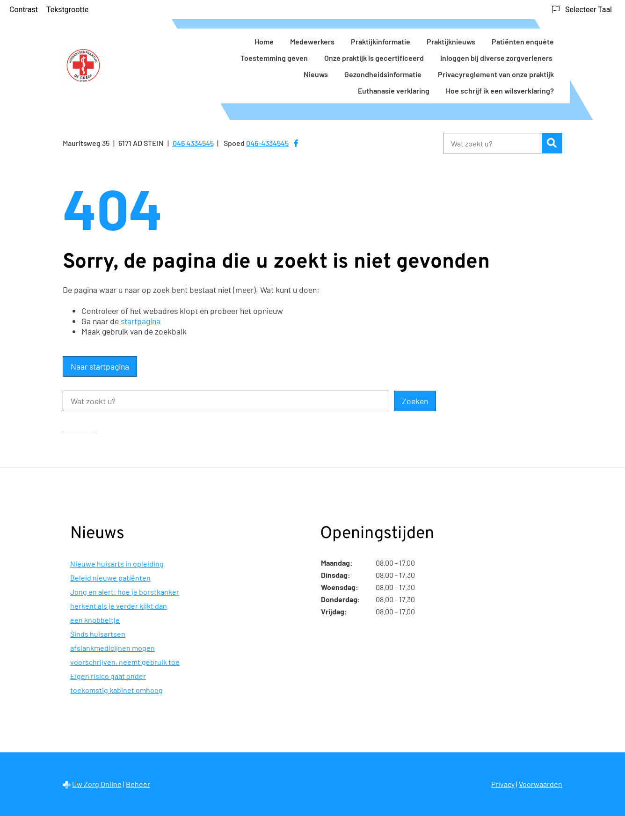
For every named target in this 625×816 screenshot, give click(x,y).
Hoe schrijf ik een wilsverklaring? (500, 90)
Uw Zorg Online (97, 784)
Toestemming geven (274, 57)
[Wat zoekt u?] (492, 143)
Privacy (503, 784)
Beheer (138, 784)
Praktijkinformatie (380, 41)
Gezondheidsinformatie (383, 74)
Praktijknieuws (451, 41)
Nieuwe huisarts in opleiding (117, 563)
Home (264, 41)
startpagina (140, 321)
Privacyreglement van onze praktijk (496, 74)
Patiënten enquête (523, 41)
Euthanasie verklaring (393, 90)
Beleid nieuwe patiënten (110, 577)
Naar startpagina (100, 366)
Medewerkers (312, 41)
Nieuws (316, 74)
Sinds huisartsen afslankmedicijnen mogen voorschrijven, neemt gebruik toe (125, 647)
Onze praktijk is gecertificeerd (374, 57)
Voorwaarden (540, 784)
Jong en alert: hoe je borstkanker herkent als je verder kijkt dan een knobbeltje (124, 605)
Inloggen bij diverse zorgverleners (497, 57)
